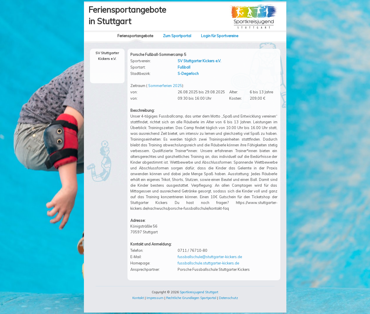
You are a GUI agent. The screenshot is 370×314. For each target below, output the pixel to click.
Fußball (184, 67)
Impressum (155, 298)
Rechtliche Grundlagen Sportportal (191, 298)
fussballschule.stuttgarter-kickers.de (208, 263)
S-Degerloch (188, 73)
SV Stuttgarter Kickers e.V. (199, 60)
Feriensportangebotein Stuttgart (127, 15)
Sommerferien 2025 (165, 85)
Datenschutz (228, 298)
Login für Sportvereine (219, 35)
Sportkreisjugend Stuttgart (199, 292)
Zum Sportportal (177, 35)
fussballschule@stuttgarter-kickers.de (210, 256)
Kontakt (138, 298)
